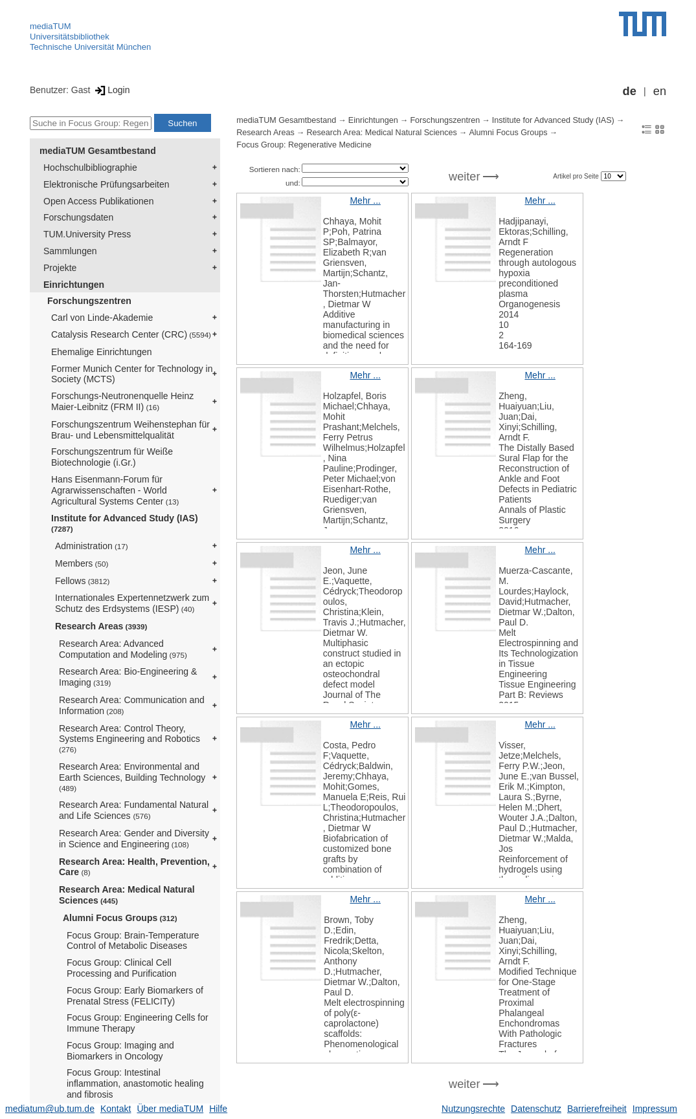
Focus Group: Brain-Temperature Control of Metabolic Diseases (133, 940)
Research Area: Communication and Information (132, 705)
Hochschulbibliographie (90, 167)
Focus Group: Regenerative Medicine (304, 144)
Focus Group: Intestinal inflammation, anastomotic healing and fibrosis (135, 1083)
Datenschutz (536, 1108)
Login (111, 90)
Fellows (82, 581)
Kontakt (115, 1108)
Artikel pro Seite (576, 176)
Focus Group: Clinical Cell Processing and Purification (122, 968)
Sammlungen (70, 251)
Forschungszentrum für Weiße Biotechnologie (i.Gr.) (112, 457)
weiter (464, 176)
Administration (91, 546)
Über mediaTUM (170, 1108)
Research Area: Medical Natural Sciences (127, 895)
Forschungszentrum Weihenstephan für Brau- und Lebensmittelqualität (130, 429)
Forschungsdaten (78, 217)
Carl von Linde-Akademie (102, 317)
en (659, 91)
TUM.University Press (87, 234)
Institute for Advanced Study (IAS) (124, 523)
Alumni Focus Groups (120, 918)
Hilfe (218, 1108)
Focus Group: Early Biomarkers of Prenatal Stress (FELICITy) (135, 995)
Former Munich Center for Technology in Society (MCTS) (132, 374)
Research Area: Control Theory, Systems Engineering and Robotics (129, 738)
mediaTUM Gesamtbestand (97, 151)
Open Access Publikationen (98, 201)
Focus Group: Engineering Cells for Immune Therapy (137, 1023)
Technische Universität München (90, 47)
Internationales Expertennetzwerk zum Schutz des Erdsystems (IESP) (132, 603)
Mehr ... (365, 200)
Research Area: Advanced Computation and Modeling (123, 649)
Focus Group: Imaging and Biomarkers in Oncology (120, 1050)
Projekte (59, 268)
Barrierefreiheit (597, 1108)
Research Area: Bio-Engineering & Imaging (128, 677)
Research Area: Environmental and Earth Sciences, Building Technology (132, 776)
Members (81, 563)
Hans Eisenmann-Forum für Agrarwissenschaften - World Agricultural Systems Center (115, 490)
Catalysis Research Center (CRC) (131, 334)
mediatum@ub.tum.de (50, 1108)
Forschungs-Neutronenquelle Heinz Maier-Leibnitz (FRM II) (122, 401)
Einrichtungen (73, 284)
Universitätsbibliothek (69, 36)
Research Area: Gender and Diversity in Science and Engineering (134, 838)
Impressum (655, 1108)
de (629, 91)
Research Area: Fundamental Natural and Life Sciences (133, 810)
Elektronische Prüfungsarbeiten (106, 184)
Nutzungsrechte (473, 1108)
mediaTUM (50, 26)
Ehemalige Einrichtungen (101, 352)
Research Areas (101, 626)
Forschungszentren (89, 301)
